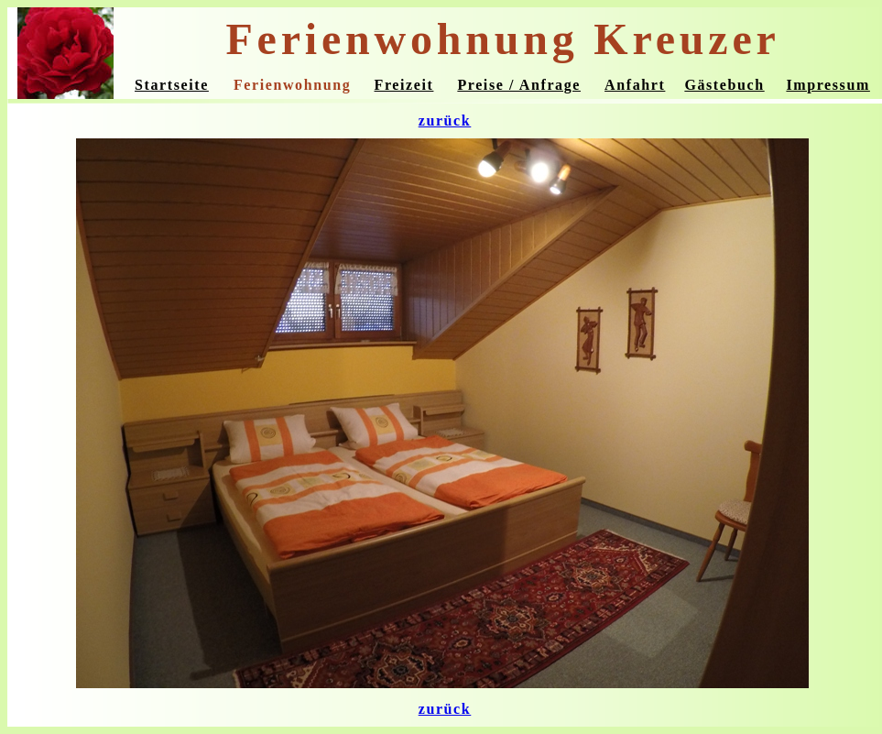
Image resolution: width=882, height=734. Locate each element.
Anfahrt (634, 85)
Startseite (172, 85)
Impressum (827, 85)
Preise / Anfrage (519, 85)
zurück (445, 120)
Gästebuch (724, 85)
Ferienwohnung (292, 85)
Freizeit (404, 85)
